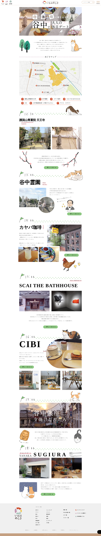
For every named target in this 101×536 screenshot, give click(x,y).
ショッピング (49, 510)
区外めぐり (38, 524)
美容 (47, 516)
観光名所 (48, 514)
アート (37, 512)
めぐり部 (37, 522)
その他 (47, 522)
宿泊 (47, 518)
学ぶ (36, 518)
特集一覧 (65, 509)
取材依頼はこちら (79, 516)
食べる (37, 510)
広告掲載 (36, 530)
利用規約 (63, 530)
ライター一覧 (66, 517)
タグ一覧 (65, 515)
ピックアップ (49, 520)
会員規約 (54, 530)
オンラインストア (79, 510)
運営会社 (27, 530)
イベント (48, 512)
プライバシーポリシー (73, 530)
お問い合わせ (45, 530)
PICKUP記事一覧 (66, 512)
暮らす (37, 516)
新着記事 (37, 520)
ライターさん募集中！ (80, 513)
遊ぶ (36, 514)
